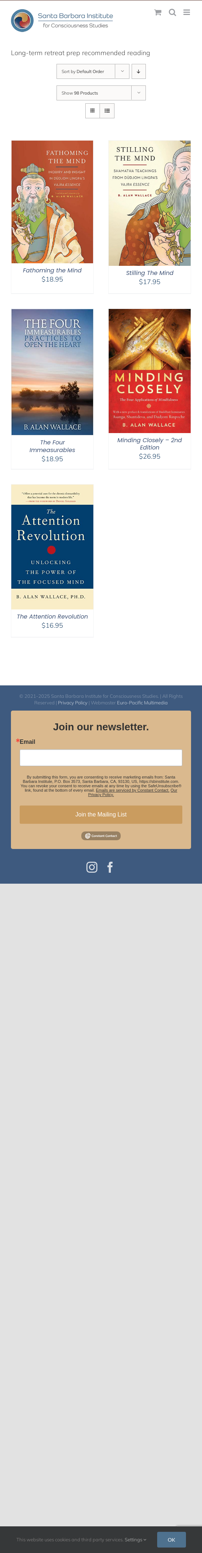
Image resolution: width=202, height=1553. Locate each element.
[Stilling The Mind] (150, 145)
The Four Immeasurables (52, 446)
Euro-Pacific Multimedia (142, 702)
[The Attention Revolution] (52, 489)
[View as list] (107, 111)
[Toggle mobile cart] (158, 12)
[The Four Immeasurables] (52, 313)
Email (27, 742)
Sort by (83, 71)
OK (171, 1540)
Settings (135, 1539)
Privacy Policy (73, 702)
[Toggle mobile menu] (187, 12)
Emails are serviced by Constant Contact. (133, 790)
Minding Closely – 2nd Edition (149, 444)
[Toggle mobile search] (172, 12)
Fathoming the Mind (52, 270)
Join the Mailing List (101, 814)
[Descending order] (139, 71)
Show (80, 93)
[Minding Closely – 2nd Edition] (150, 313)
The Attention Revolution (52, 616)
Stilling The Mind (150, 273)
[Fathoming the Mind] (52, 145)
